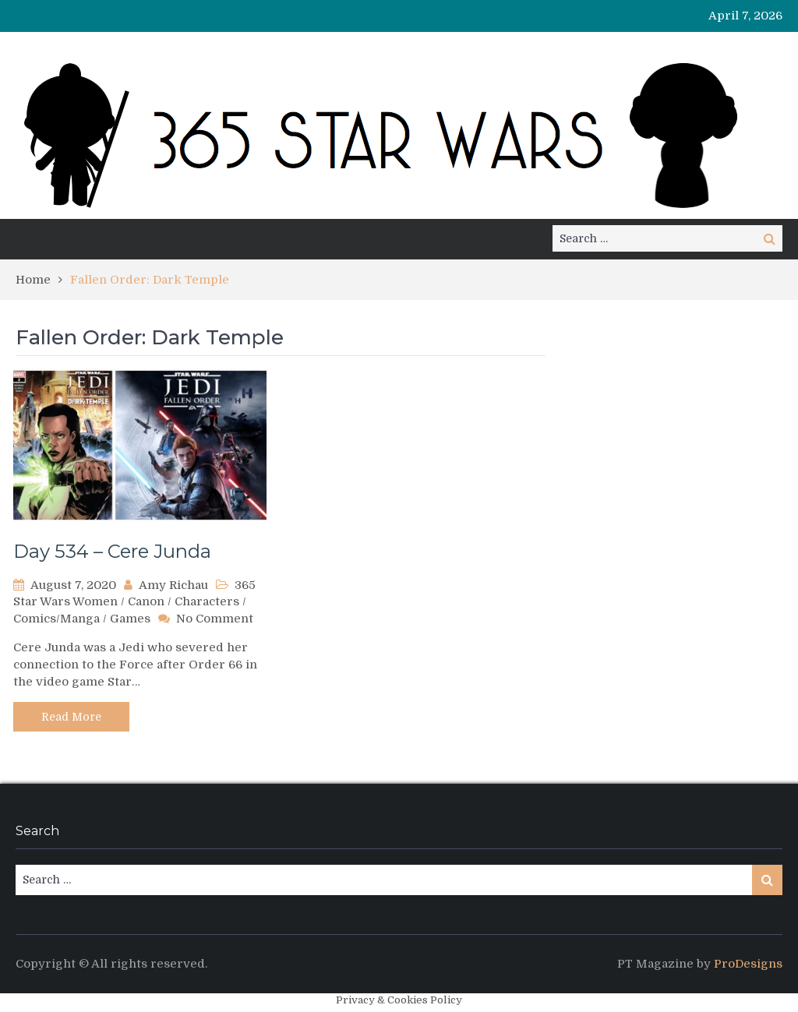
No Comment (214, 619)
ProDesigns (748, 964)
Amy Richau (173, 585)
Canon (146, 601)
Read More (71, 717)
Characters (207, 601)
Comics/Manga (56, 619)
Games (130, 619)
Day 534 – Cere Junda (112, 551)
